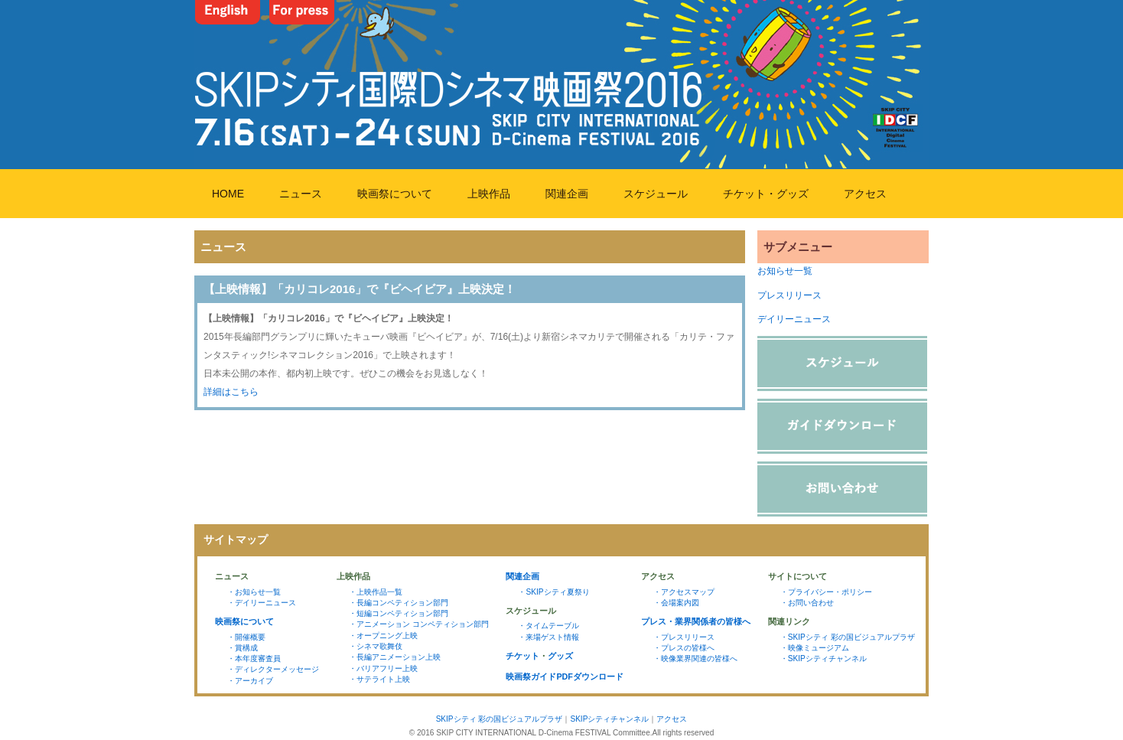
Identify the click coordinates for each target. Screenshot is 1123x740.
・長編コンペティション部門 (398, 602)
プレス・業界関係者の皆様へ (695, 621)
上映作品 (488, 193)
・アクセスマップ (683, 592)
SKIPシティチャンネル (609, 719)
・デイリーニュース (261, 602)
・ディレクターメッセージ (273, 669)
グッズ (560, 655)
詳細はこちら (231, 391)
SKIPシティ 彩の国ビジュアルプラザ (499, 719)
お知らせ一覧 (784, 271)
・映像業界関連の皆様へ (695, 658)
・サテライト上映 (379, 679)
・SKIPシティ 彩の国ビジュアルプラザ (847, 637)
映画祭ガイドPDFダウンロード (564, 676)
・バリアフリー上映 (383, 668)
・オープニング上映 (383, 635)
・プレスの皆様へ (683, 648)
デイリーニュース (794, 319)
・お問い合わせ (807, 602)
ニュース (300, 193)
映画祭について (394, 193)
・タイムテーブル (548, 625)
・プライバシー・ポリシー (826, 592)
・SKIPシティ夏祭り (553, 592)
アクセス (865, 193)
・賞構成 (242, 648)
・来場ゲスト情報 (548, 637)
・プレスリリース (683, 637)
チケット (522, 655)
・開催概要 (246, 637)
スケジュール (655, 193)
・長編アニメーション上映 (395, 657)
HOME (228, 193)
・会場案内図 (676, 602)
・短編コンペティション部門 (398, 613)
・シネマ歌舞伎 (375, 646)
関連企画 (566, 193)
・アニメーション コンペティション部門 (419, 624)
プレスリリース (789, 295)
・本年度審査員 (254, 658)
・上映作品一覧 (375, 592)
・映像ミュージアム (814, 648)
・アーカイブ (250, 680)
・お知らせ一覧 (254, 592)
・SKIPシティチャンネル (823, 658)
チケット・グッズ (766, 193)
